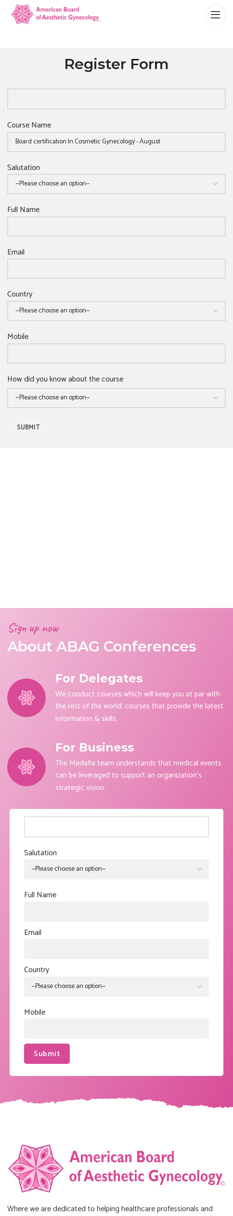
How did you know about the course (65, 379)
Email (116, 260)
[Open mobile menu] (216, 14)
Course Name (116, 133)
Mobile (116, 345)
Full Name (116, 218)
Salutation (116, 176)
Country (116, 302)
